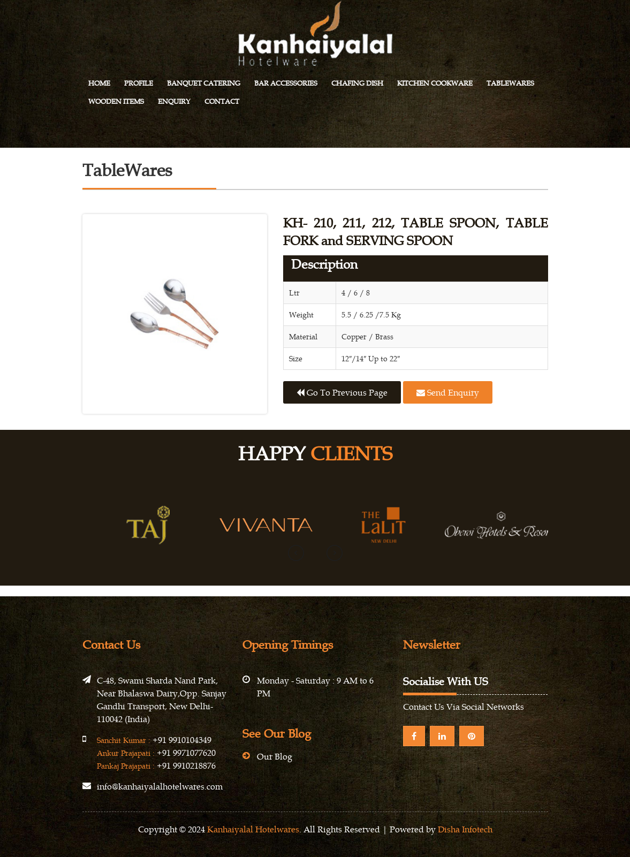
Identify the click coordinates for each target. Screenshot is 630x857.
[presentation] (296, 553)
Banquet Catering (203, 83)
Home (99, 83)
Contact (221, 101)
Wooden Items (116, 101)
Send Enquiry (447, 392)
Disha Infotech (465, 829)
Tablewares (510, 83)
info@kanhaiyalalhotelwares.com (160, 786)
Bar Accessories (285, 83)
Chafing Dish (357, 83)
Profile (138, 83)
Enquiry (174, 101)
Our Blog (274, 756)
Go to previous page (342, 392)
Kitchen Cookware (435, 83)
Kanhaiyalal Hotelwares (253, 829)
